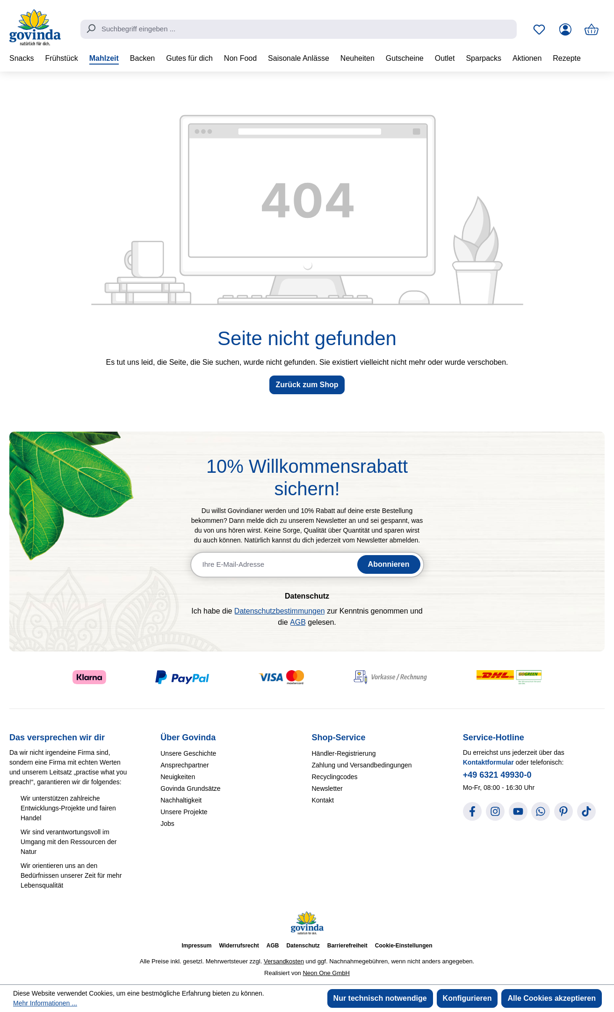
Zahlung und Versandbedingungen (362, 765)
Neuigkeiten (177, 777)
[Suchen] (90, 28)
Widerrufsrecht (239, 945)
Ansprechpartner (184, 765)
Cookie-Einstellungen (404, 945)
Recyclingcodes (335, 777)
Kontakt (323, 800)
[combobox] (298, 29)
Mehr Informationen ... (45, 1003)
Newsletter (327, 788)
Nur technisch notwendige (380, 998)
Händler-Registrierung (344, 753)
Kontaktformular (488, 762)
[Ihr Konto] (565, 29)
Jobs (167, 823)
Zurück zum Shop (306, 385)
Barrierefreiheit (347, 945)
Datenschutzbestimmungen (279, 611)
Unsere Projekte (183, 812)
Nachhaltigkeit (181, 800)
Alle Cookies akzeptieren (551, 998)
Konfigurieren (467, 998)
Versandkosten (284, 961)
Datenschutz (302, 945)
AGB (298, 622)
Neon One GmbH (326, 972)
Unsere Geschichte (188, 753)
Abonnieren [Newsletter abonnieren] (389, 564)
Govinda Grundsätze (190, 788)
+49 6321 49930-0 (497, 775)
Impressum (196, 945)
